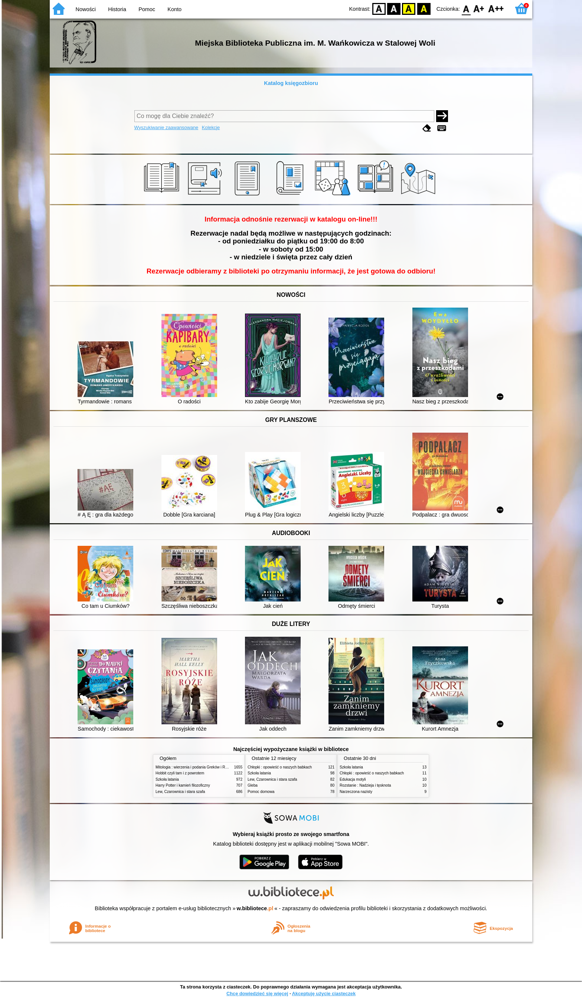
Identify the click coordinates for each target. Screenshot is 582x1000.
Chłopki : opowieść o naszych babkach (280, 767)
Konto (174, 9)
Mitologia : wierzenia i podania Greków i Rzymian (196, 767)
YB (409, 8)
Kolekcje (211, 127)
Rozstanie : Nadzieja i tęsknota (365, 785)
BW (394, 8)
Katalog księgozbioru (291, 83)
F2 (496, 8)
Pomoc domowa (261, 792)
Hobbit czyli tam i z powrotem (180, 773)
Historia (117, 9)
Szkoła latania (167, 779)
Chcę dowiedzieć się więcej (257, 993)
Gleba (253, 785)
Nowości (86, 9)
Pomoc (146, 9)
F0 (466, 8)
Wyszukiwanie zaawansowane (166, 127)
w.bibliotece (255, 908)
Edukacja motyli (353, 779)
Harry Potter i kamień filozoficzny (183, 785)
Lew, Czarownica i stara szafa (180, 792)
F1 (479, 8)
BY (424, 8)
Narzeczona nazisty (356, 792)
